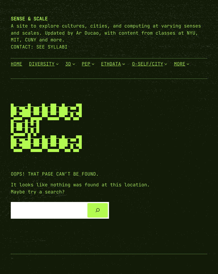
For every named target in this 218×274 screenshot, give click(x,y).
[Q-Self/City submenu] (165, 63)
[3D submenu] (73, 63)
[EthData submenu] (123, 63)
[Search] (97, 210)
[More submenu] (187, 63)
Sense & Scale (29, 19)
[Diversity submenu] (57, 63)
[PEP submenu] (93, 63)
